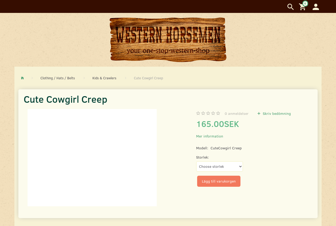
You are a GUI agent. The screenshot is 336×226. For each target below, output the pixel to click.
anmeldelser (237, 113)
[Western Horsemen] (168, 39)
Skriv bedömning (276, 113)
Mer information (209, 136)
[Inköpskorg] (303, 6)
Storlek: (202, 157)
